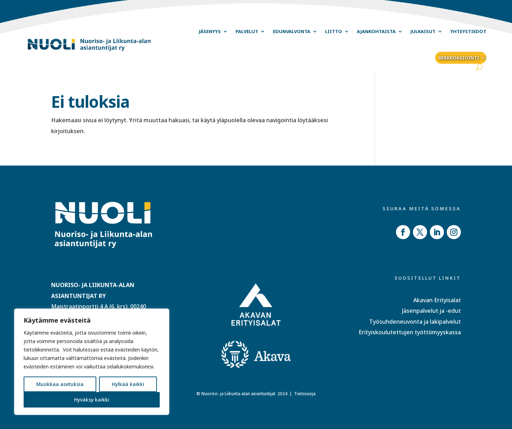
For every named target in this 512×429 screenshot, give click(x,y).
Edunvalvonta (291, 31)
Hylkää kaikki (128, 384)
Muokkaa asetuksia (60, 384)
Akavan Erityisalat (437, 300)
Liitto (333, 31)
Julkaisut (422, 31)
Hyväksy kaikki (91, 399)
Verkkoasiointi (459, 58)
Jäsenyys (210, 31)
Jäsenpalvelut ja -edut (431, 311)
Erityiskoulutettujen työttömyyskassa (410, 332)
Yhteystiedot (468, 31)
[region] (91, 362)
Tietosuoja (305, 394)
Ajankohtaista (376, 31)
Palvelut (247, 31)
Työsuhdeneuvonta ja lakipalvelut (415, 321)
